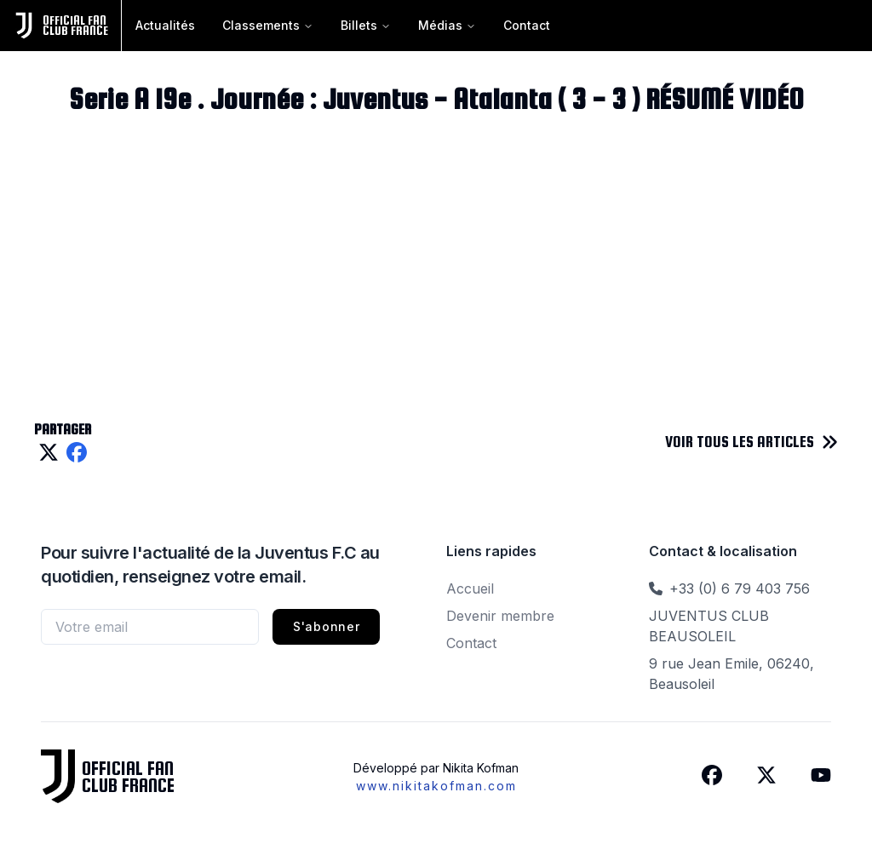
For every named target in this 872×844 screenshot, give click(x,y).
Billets (366, 25)
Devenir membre (500, 615)
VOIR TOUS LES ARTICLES (739, 442)
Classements (267, 25)
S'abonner (326, 626)
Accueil (470, 588)
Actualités (165, 25)
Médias (447, 25)
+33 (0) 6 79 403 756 (739, 588)
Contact (526, 25)
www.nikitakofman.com (436, 785)
